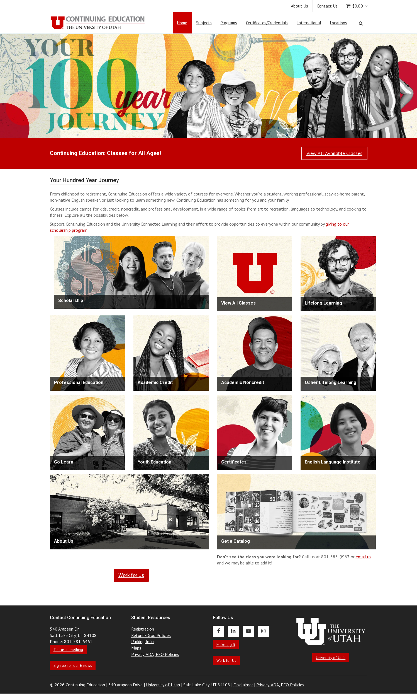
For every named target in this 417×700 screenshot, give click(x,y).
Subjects (204, 22)
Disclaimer (243, 684)
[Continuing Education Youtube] (250, 631)
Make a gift (225, 644)
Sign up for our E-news (72, 665)
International (309, 22)
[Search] (360, 23)
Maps (136, 648)
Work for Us (226, 660)
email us (363, 556)
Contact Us (327, 6)
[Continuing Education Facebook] (220, 631)
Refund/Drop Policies (151, 635)
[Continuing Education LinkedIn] (235, 631)
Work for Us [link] (131, 575)
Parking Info (142, 641)
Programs (229, 22)
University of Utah (330, 657)
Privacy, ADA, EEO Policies (155, 654)
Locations (338, 22)
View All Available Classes (334, 153)
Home (182, 22)
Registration (142, 629)
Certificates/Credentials (267, 22)
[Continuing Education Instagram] (265, 631)
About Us (299, 6)
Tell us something (68, 649)
